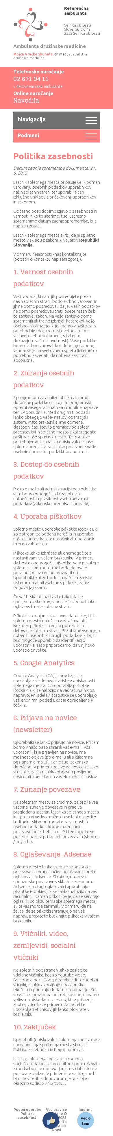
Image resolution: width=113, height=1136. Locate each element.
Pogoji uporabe (27, 1109)
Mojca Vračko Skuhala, (33, 54)
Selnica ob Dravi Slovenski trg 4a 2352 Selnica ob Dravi (82, 29)
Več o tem (86, 1120)
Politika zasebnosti (28, 1115)
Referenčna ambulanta (76, 11)
